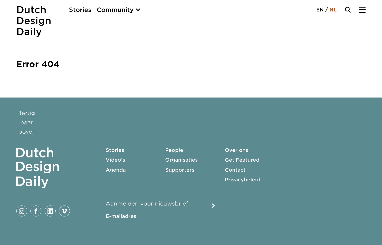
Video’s (115, 160)
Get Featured (242, 160)
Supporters (179, 170)
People (174, 150)
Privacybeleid (242, 179)
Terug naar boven (27, 122)
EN (320, 10)
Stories (80, 9)
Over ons (236, 150)
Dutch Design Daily (33, 20)
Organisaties (181, 160)
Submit (213, 205)
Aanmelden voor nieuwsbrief (147, 203)
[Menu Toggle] (362, 10)
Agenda (116, 170)
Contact (235, 170)
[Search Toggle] (348, 10)
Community (115, 9)
